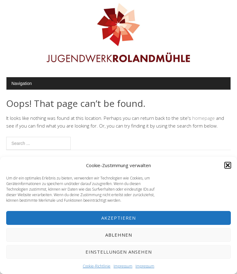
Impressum (123, 266)
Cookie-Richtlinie (96, 266)
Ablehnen (118, 235)
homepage (203, 118)
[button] (228, 165)
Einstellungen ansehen (118, 252)
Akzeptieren (118, 218)
